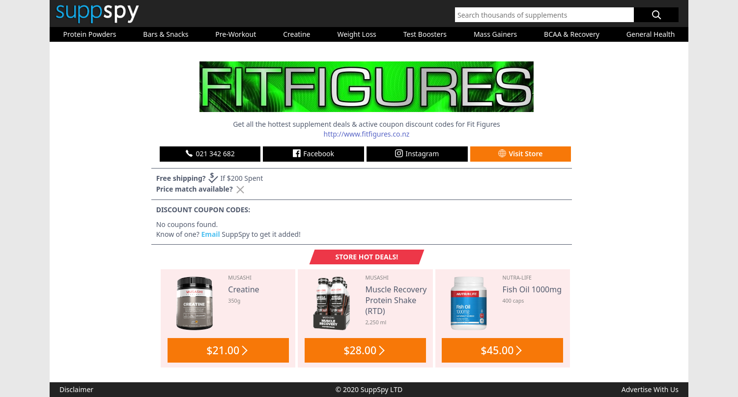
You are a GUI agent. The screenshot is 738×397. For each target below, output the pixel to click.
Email (210, 234)
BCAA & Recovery (571, 34)
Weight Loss (356, 34)
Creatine (296, 34)
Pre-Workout (235, 34)
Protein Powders (89, 34)
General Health (650, 34)
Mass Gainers (495, 34)
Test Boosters (425, 34)
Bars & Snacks (165, 34)
